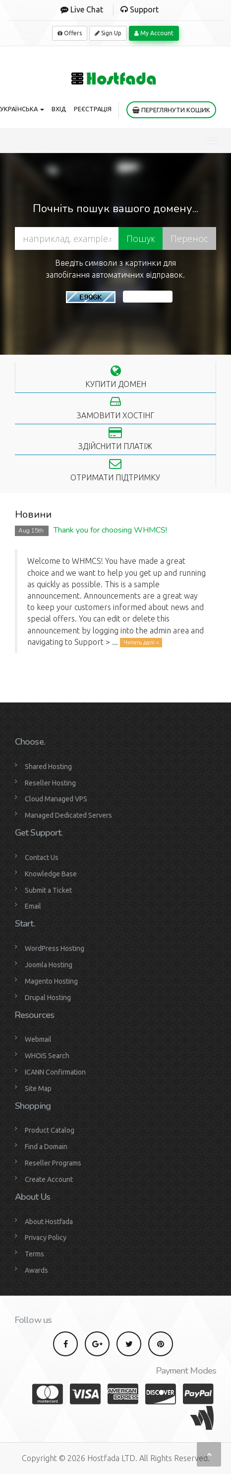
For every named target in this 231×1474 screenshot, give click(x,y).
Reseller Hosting (50, 783)
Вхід (59, 108)
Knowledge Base (51, 874)
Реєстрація (93, 108)
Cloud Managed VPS (56, 799)
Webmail (38, 1039)
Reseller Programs (53, 1163)
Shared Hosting (48, 767)
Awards (36, 1270)
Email (33, 906)
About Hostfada (49, 1222)
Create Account (49, 1179)
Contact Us (41, 857)
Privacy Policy (45, 1237)
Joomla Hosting (48, 965)
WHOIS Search (47, 1056)
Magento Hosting (51, 981)
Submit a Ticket (48, 890)
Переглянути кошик (171, 110)
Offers (70, 33)
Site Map (38, 1088)
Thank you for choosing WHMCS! (110, 530)
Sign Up (108, 33)
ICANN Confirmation (55, 1072)
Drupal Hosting (48, 998)
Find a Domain (46, 1147)
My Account (153, 33)
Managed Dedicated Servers (68, 815)
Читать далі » (141, 642)
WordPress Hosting (54, 948)
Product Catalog (49, 1130)
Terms (34, 1254)
